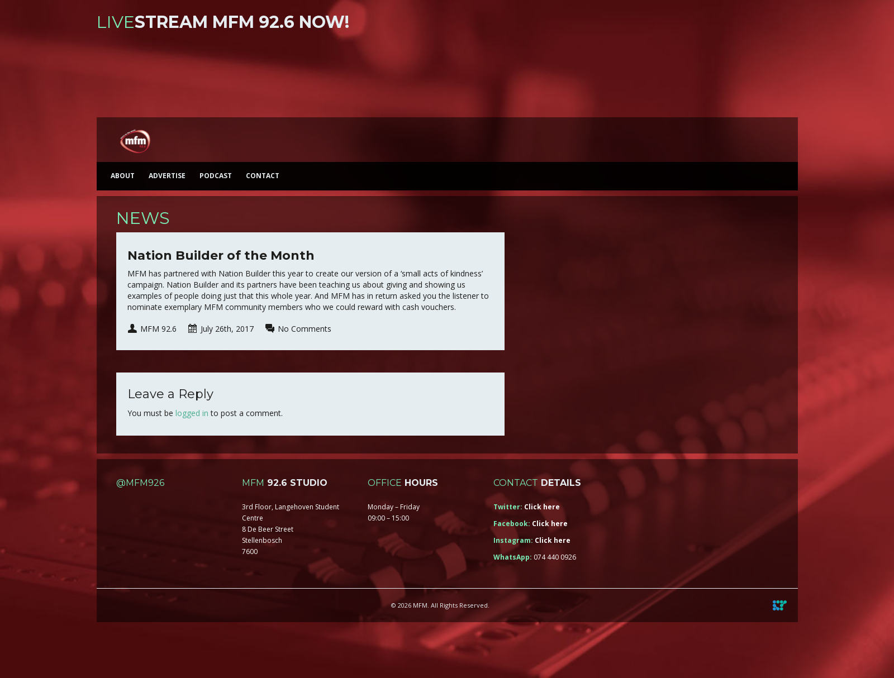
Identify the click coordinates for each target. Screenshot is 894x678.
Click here (542, 507)
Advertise (167, 175)
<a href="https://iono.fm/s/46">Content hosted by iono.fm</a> (447, 76)
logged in (191, 413)
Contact (262, 175)
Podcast (215, 175)
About (123, 175)
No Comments (304, 328)
